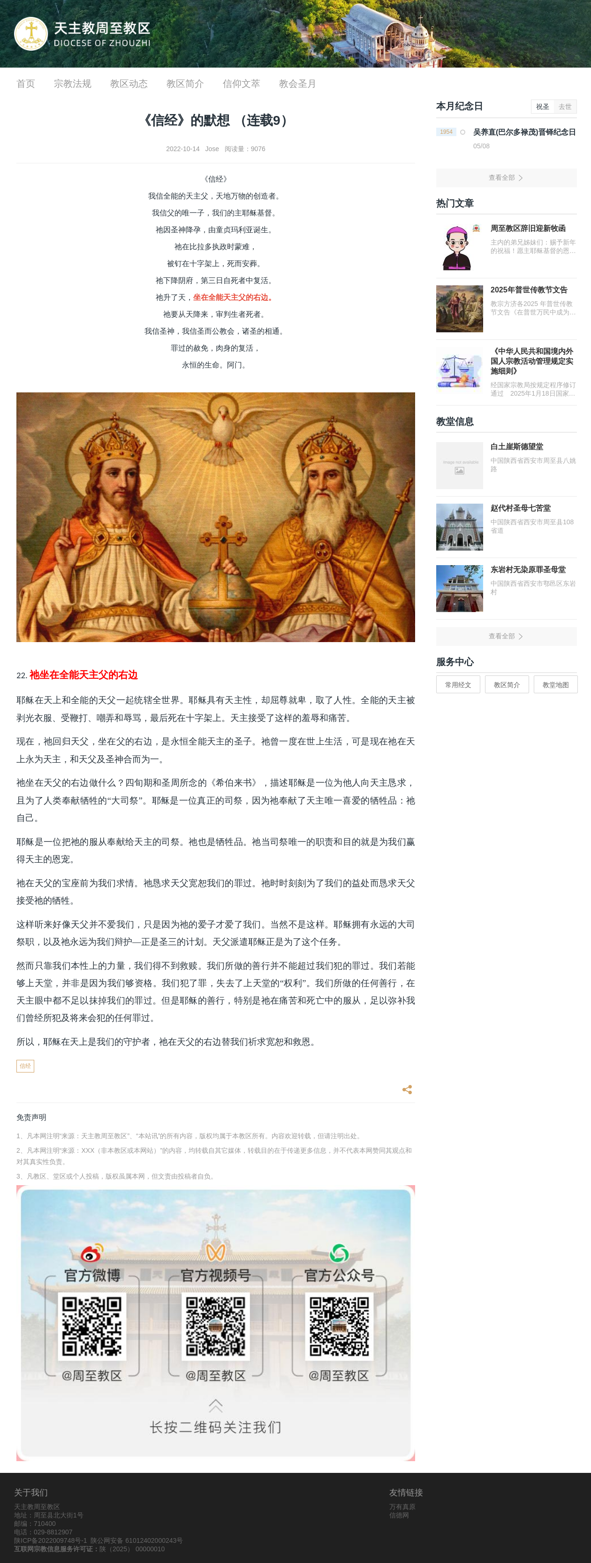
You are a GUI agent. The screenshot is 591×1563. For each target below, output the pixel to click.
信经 (25, 1066)
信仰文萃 (241, 83)
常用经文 (458, 685)
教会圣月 (298, 83)
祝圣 (542, 106)
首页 (25, 83)
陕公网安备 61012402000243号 (137, 1540)
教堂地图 (556, 685)
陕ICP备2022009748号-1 (50, 1540)
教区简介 (185, 83)
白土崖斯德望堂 (517, 447)
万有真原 (402, 1506)
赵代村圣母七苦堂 (521, 508)
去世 (565, 106)
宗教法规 (72, 83)
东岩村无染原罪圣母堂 (528, 570)
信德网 (399, 1515)
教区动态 (129, 83)
